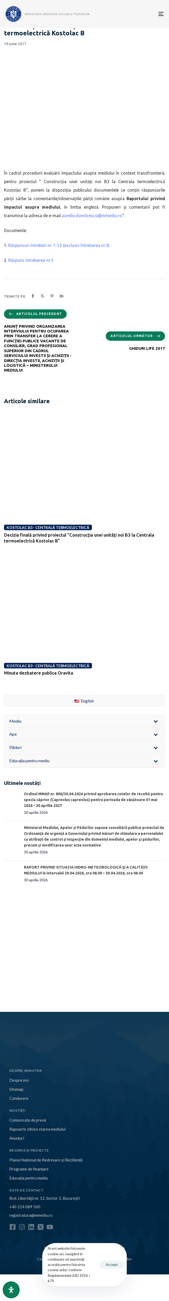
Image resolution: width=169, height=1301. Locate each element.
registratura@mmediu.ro (31, 1215)
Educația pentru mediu (28, 1178)
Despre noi (19, 1080)
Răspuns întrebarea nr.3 (30, 260)
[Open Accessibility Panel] (11, 1289)
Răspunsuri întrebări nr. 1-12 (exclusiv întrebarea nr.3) (58, 245)
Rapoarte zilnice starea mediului (37, 1129)
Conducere (18, 1098)
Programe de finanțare (29, 1169)
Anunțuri (16, 1138)
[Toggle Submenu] (155, 721)
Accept (112, 1264)
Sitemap (16, 1089)
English (84, 700)
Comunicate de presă (27, 1120)
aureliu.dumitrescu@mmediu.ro (92, 215)
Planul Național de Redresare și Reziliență (45, 1159)
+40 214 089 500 (24, 1206)
